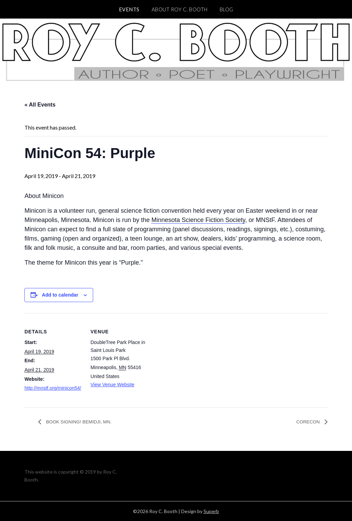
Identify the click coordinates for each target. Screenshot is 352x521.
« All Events (39, 105)
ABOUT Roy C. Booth (180, 9)
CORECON (306, 422)
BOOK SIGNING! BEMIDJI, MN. (85, 422)
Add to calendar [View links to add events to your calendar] (60, 295)
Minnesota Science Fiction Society (198, 220)
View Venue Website (112, 384)
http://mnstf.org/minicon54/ (52, 388)
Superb (211, 511)
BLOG (226, 9)
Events (129, 9)
